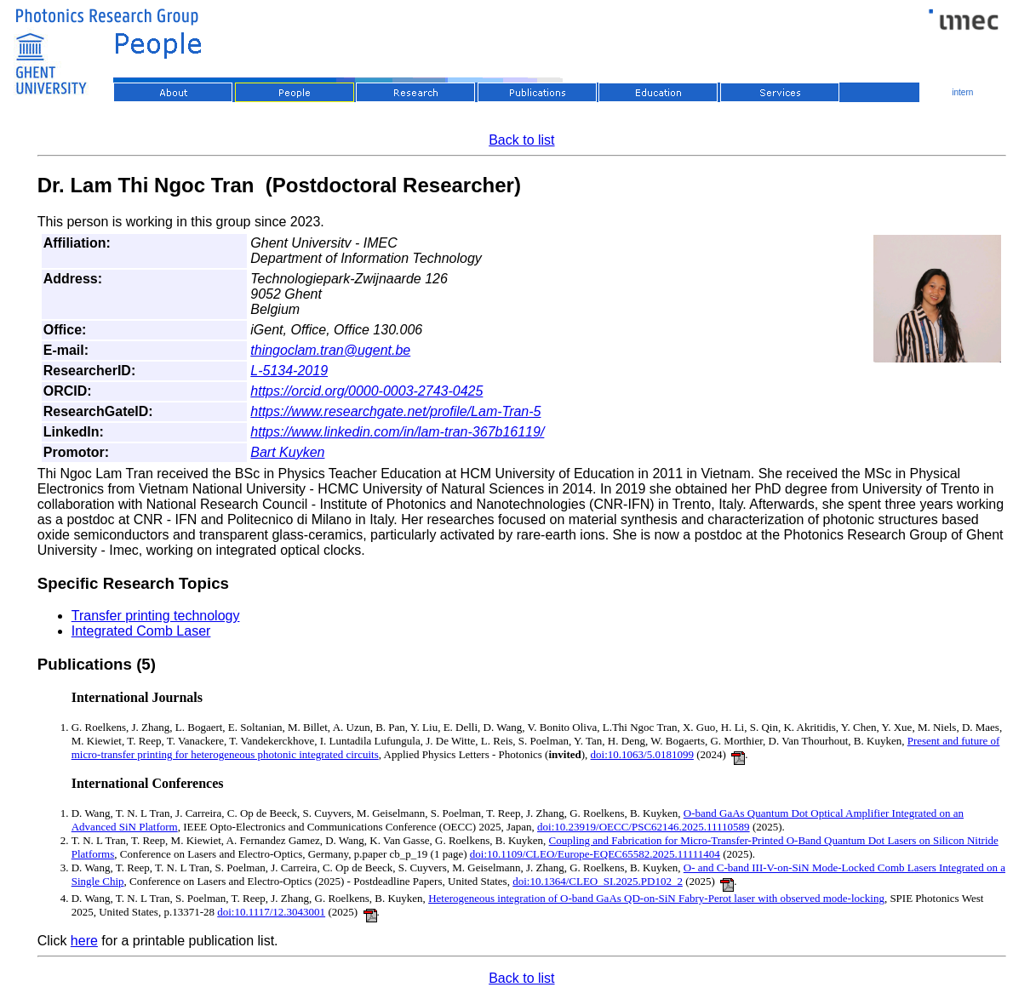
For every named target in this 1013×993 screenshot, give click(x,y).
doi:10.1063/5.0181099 (642, 754)
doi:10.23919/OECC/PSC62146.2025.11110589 (643, 826)
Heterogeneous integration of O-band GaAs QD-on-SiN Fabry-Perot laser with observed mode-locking (656, 898)
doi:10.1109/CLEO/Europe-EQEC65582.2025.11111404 (595, 853)
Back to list (521, 140)
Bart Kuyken (287, 452)
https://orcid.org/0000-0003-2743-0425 (366, 391)
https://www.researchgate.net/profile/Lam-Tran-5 (395, 411)
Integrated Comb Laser (141, 631)
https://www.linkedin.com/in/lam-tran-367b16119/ (397, 432)
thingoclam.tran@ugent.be (330, 350)
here (84, 940)
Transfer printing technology (156, 615)
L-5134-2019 (289, 370)
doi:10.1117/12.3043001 (271, 911)
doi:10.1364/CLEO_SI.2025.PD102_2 (597, 881)
